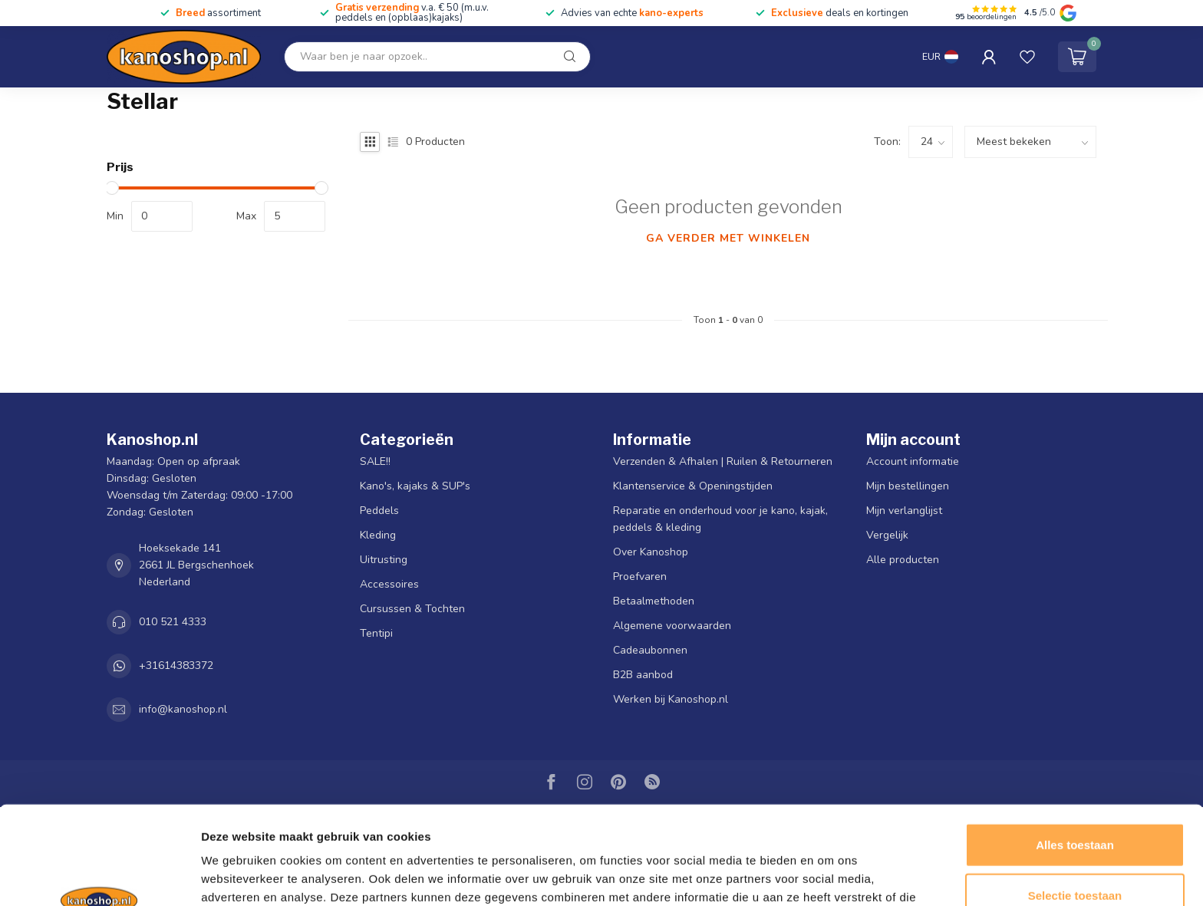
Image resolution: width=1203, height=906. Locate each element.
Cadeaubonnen (650, 650)
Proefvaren (640, 576)
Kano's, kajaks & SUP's (415, 486)
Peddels (379, 510)
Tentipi (376, 633)
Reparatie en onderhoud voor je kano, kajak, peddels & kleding (720, 519)
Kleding (378, 535)
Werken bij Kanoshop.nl (670, 699)
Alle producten (902, 559)
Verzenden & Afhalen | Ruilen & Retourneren (722, 461)
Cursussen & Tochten (412, 608)
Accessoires (389, 584)
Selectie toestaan (1075, 805)
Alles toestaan (1075, 755)
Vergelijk (887, 535)
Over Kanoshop (650, 552)
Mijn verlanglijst (904, 510)
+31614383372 (176, 665)
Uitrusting (383, 559)
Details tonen (829, 875)
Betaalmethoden (653, 601)
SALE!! (375, 461)
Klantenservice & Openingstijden (693, 486)
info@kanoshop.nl (183, 709)
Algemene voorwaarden (672, 625)
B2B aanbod (643, 674)
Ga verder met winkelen (728, 238)
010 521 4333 (172, 621)
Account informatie (912, 461)
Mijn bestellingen (907, 486)
